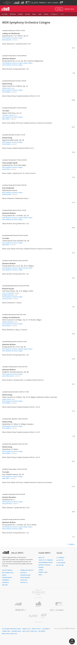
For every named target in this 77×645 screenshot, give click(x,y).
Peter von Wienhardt (8, 293)
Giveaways (5, 582)
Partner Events (7, 577)
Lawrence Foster (7, 298)
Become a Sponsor (44, 565)
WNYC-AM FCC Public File (9, 633)
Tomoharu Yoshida (7, 115)
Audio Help (23, 580)
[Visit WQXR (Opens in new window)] (43, 3)
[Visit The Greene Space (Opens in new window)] (61, 2)
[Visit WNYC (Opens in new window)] (16, 3)
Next (71, 544)
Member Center (69, 9)
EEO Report (41, 631)
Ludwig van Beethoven (11, 33)
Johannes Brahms (9, 58)
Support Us (54, 14)
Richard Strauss (8, 289)
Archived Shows (25, 575)
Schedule (20, 14)
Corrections (6, 631)
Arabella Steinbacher (8, 295)
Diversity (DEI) (43, 572)
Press (40, 574)
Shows (34, 14)
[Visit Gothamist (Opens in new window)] (22, 2)
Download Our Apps (26, 570)
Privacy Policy (36, 628)
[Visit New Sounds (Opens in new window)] (53, 2)
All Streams (13, 14)
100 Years (27, 14)
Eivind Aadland (6, 92)
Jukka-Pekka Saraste (8, 376)
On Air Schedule (7, 570)
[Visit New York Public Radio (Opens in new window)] (38, 592)
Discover (46, 14)
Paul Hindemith (8, 188)
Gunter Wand (6, 169)
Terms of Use (26, 628)
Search (62, 14)
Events (4, 575)
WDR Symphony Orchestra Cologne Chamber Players (17, 63)
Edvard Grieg (7, 84)
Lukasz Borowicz (7, 503)
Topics (40, 14)
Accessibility (46, 628)
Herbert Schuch (6, 88)
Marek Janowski (6, 40)
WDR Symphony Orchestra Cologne (12, 38)
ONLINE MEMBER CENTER (45, 562)
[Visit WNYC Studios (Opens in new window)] (28, 2)
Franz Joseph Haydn (9, 163)
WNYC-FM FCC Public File (30, 631)
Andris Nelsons (6, 325)
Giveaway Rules (16, 631)
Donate (59, 9)
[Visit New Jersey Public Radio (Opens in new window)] (20, 616)
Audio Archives (25, 577)
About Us (41, 557)
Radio (6, 14)
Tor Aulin (5, 111)
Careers (41, 569)
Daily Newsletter (7, 572)
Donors (41, 567)
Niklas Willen (5, 119)
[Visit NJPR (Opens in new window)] (34, 3)
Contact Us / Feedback (46, 560)
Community (5, 580)
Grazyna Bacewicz (9, 497)
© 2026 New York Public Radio (11, 628)
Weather (5, 584)
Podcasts (23, 572)
